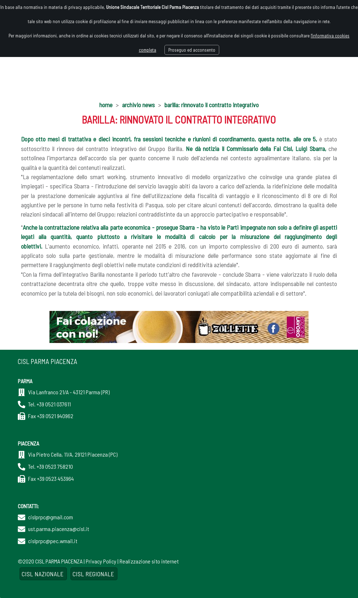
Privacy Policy (101, 561)
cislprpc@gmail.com (50, 517)
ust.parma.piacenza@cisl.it (58, 528)
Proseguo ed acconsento (191, 50)
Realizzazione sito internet (149, 561)
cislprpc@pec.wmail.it (52, 540)
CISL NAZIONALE (43, 574)
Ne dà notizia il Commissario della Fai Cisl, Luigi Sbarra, (256, 148)
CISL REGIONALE (94, 574)
